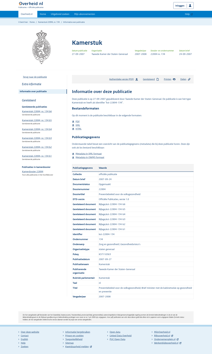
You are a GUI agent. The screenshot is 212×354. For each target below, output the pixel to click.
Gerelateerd (151, 79)
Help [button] (187, 14)
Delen (185, 79)
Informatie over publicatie (33, 91)
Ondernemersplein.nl (164, 339)
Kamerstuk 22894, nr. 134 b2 (37, 147)
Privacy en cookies (74, 335)
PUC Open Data (117, 339)
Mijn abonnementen (84, 14)
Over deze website (30, 331)
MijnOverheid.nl (162, 331)
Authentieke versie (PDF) (123, 79)
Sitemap (69, 342)
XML (78, 125)
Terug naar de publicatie (35, 76)
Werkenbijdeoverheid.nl (166, 342)
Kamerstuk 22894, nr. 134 (49, 22)
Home (43, 14)
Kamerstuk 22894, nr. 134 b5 (37, 120)
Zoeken (24, 346)
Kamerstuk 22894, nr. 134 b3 (37, 138)
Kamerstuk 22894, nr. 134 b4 (37, 129)
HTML (79, 129)
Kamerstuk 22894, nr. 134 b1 (37, 155)
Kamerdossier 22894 (32, 171)
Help (23, 342)
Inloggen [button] (179, 5)
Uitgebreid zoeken (60, 14)
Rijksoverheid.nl (162, 335)
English (24, 339)
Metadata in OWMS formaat (90, 157)
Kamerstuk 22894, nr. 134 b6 (37, 111)
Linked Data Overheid (121, 335)
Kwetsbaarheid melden (77, 346)
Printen (170, 79)
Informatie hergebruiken (77, 331)
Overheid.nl (26, 14)
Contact (25, 335)
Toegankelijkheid (73, 339)
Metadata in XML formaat (89, 154)
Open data (115, 331)
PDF (78, 121)
